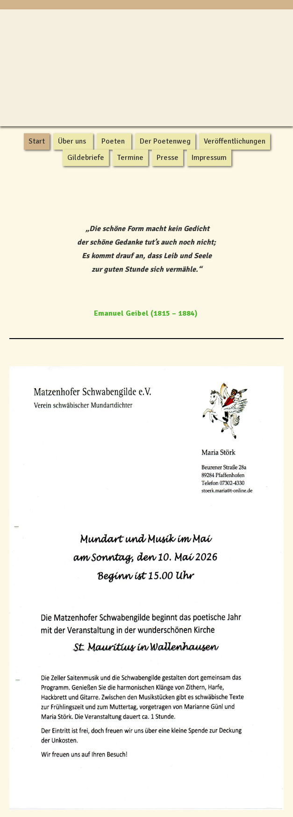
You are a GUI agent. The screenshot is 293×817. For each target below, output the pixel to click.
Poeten (113, 141)
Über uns (72, 141)
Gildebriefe (85, 157)
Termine (130, 157)
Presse (168, 157)
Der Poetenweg (165, 141)
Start (37, 141)
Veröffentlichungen (234, 141)
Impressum (209, 157)
